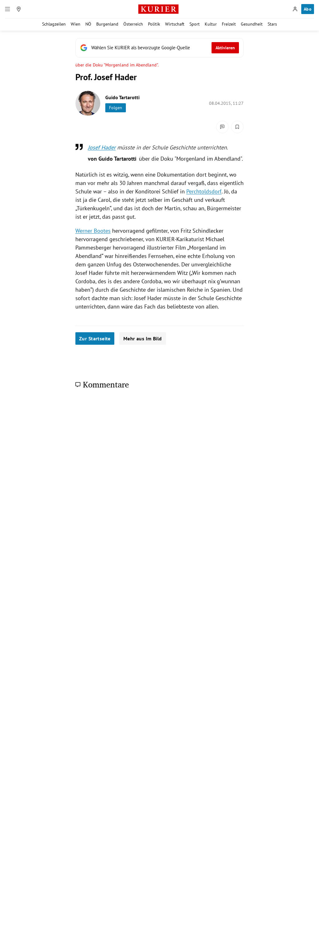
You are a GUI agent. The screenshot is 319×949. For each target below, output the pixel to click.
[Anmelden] (295, 9)
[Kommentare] (222, 127)
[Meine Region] (19, 9)
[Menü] (7, 9)
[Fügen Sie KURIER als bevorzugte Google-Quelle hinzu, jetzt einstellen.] (159, 47)
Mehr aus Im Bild (142, 338)
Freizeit (229, 24)
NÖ (88, 24)
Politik (154, 24)
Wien (75, 24)
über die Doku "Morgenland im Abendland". (117, 65)
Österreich (133, 24)
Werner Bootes (93, 230)
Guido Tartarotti (122, 97)
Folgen (115, 107)
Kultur (211, 24)
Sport (194, 24)
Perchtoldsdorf (203, 191)
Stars (272, 24)
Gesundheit (252, 24)
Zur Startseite (95, 338)
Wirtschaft (174, 24)
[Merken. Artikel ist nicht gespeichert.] (237, 127)
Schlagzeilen (54, 24)
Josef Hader (102, 147)
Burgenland (107, 24)
